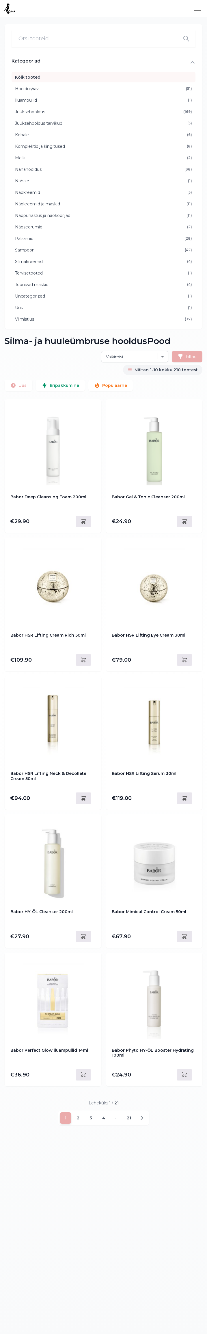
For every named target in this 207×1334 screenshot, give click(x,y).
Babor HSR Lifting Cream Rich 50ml (48, 635)
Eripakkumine (60, 385)
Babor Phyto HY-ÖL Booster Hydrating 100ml (153, 1053)
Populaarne (110, 385)
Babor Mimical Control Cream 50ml (149, 911)
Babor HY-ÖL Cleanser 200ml (41, 911)
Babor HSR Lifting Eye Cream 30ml (148, 635)
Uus (18, 385)
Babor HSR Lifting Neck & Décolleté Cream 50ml (48, 776)
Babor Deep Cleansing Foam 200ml (48, 497)
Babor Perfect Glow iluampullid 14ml (49, 1050)
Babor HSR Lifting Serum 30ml (144, 773)
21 (129, 1118)
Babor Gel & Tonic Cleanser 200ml (148, 497)
